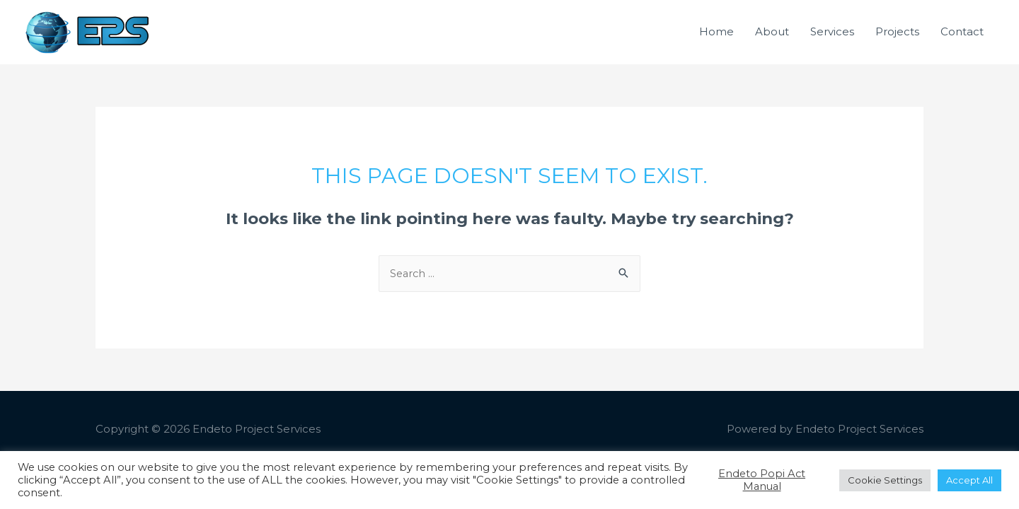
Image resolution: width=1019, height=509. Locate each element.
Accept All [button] (969, 480)
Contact (962, 42)
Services (832, 42)
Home (716, 42)
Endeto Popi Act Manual (761, 480)
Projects (897, 42)
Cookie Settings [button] (885, 480)
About (772, 42)
